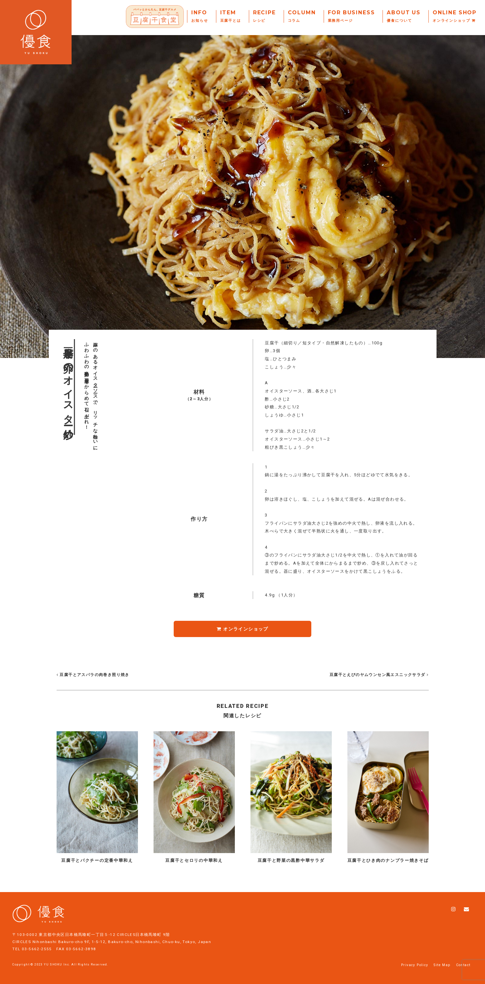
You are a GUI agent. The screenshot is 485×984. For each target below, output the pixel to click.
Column (302, 16)
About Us (404, 16)
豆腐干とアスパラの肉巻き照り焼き (93, 674)
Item (230, 16)
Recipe (264, 16)
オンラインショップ (242, 629)
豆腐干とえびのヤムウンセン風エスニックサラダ (378, 674)
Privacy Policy (414, 965)
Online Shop (455, 16)
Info (199, 16)
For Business (351, 16)
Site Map (442, 965)
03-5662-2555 (37, 949)
